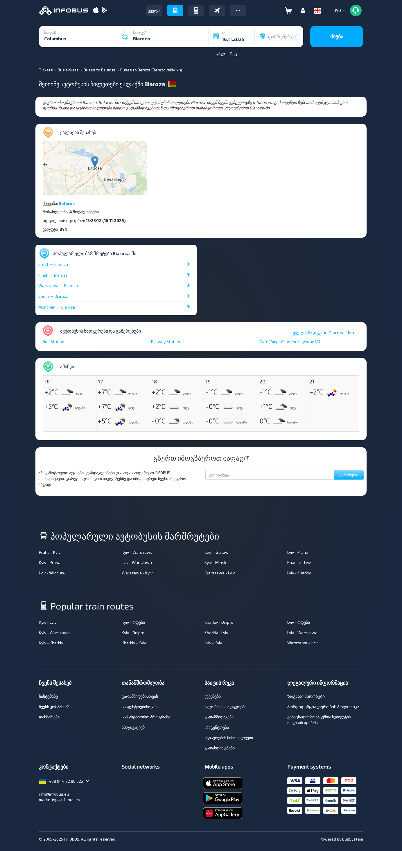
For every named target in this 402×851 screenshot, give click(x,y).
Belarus (67, 203)
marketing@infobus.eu (59, 799)
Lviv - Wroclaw (52, 572)
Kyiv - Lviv (47, 622)
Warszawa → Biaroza (58, 285)
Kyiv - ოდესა (133, 622)
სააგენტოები (216, 727)
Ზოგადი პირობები (306, 696)
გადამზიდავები (219, 716)
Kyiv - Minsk (215, 562)
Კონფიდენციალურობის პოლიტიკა (323, 706)
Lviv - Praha (297, 552)
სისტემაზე (48, 696)
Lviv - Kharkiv (299, 572)
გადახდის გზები (219, 747)
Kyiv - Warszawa (137, 552)
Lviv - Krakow (216, 552)
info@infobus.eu (54, 793)
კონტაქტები (53, 766)
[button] (238, 10)
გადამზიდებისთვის (140, 696)
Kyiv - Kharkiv (51, 642)
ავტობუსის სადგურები (225, 706)
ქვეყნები (212, 696)
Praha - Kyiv (49, 552)
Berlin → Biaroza (53, 296)
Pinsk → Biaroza (53, 275)
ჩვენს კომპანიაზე (55, 706)
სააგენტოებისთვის (139, 706)
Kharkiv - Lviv (299, 562)
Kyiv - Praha (49, 562)
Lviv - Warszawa (137, 562)
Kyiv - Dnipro (133, 632)
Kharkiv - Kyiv (134, 642)
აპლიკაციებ (133, 727)
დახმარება (49, 716)
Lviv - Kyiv (213, 642)
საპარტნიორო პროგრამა (146, 716)
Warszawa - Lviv (219, 572)
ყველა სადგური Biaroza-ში (323, 332)
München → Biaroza (56, 306)
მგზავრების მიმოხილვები (228, 737)
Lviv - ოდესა (298, 622)
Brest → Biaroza (53, 264)
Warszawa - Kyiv (137, 572)
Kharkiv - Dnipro (218, 622)
